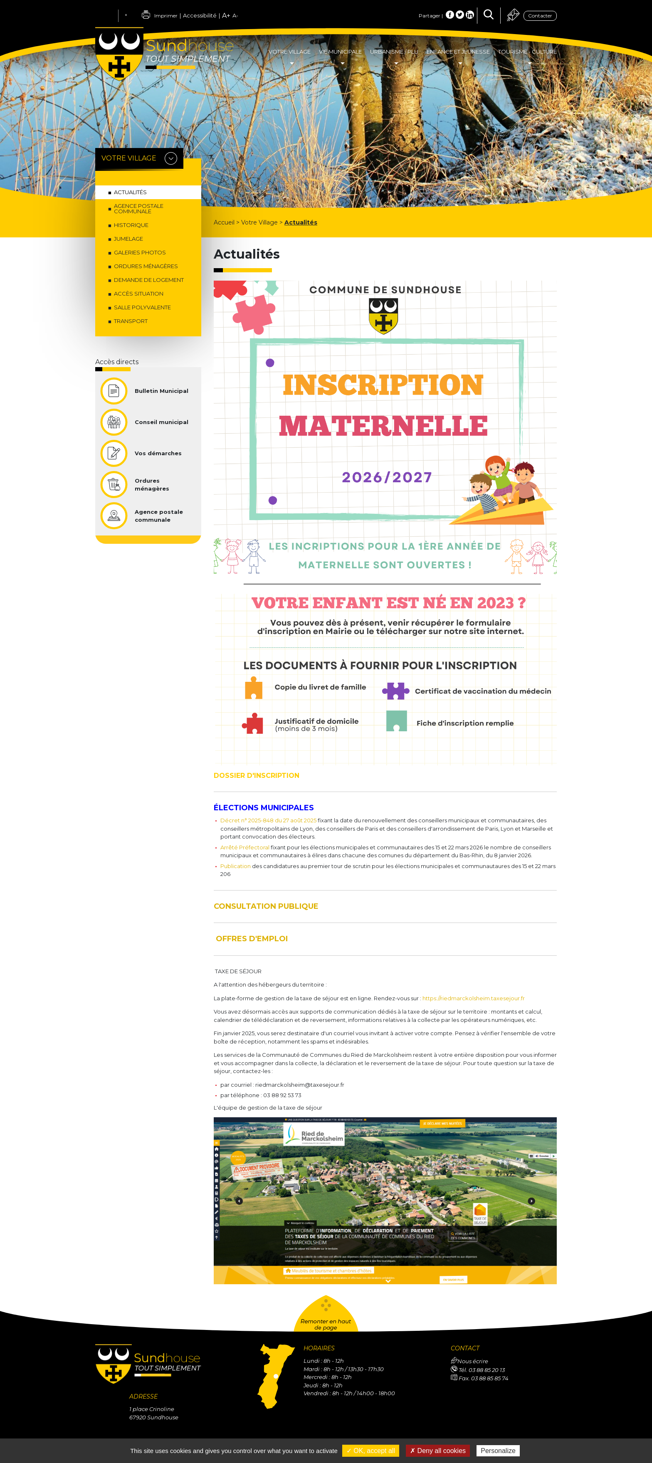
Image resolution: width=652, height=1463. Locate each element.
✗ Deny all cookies (438, 1450)
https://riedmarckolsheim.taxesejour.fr (473, 998)
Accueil (224, 222)
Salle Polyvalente (142, 307)
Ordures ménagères (146, 266)
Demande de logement (149, 279)
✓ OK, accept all (370, 1450)
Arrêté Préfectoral (244, 847)
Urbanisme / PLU (394, 51)
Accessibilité (200, 15)
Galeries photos (140, 252)
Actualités (130, 192)
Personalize (498, 1450)
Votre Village (290, 51)
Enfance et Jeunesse (458, 51)
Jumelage (128, 238)
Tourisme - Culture (527, 51)
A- (235, 15)
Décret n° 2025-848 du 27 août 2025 (268, 820)
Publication (235, 866)
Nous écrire (469, 1361)
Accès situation (138, 293)
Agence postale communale (138, 208)
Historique (131, 225)
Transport (131, 321)
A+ (226, 16)
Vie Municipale (340, 51)
